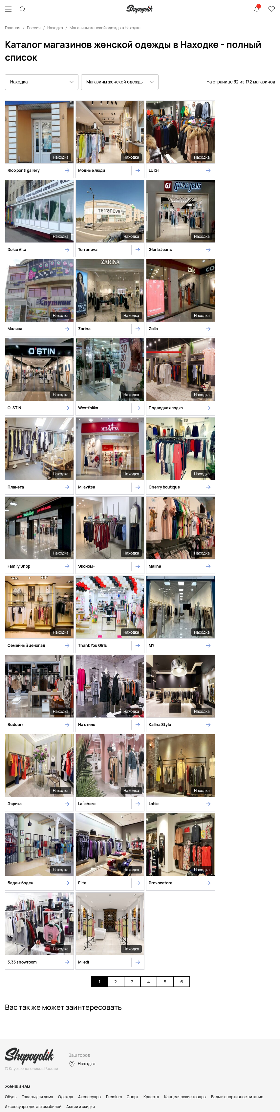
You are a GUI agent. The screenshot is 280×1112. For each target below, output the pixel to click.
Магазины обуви (59, 954)
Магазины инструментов (147, 963)
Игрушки (87, 929)
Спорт (133, 859)
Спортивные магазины (141, 954)
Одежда (65, 859)
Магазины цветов (238, 963)
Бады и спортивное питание (237, 859)
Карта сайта (140, 1064)
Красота (151, 859)
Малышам (64, 929)
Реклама (14, 981)
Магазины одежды (22, 954)
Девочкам (14, 929)
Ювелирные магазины (196, 963)
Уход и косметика (116, 929)
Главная (12, 28)
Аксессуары (89, 859)
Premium (114, 859)
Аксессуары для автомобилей (33, 869)
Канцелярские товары (185, 859)
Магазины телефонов (98, 963)
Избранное (271, 9)
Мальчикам (40, 929)
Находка (55, 28)
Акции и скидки (80, 869)
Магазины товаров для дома (194, 954)
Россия (34, 28)
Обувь (11, 859)
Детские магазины (97, 954)
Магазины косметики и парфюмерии (39, 963)
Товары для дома (37, 859)
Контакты (37, 981)
